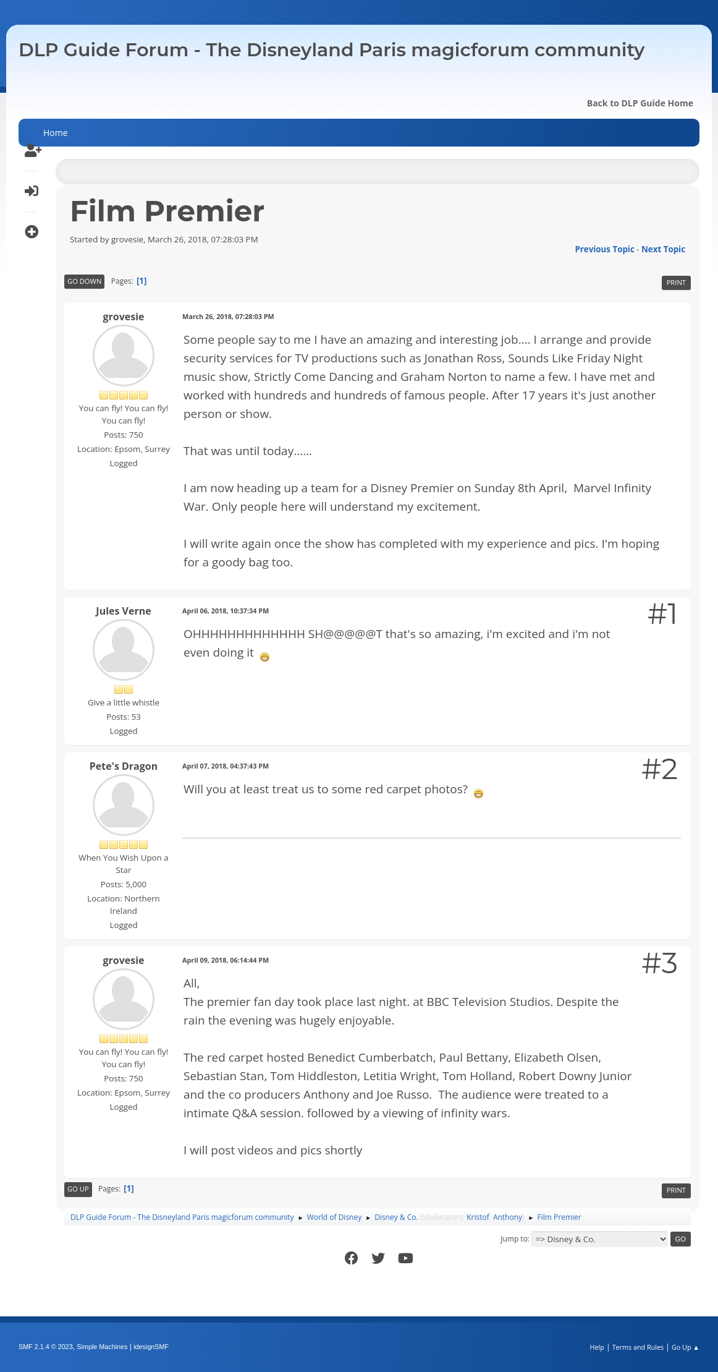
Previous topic (604, 249)
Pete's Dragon (124, 766)
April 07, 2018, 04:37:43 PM (225, 765)
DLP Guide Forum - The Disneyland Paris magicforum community (331, 49)
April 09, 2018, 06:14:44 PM (225, 960)
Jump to (514, 1239)
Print (676, 282)
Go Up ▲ (685, 1347)
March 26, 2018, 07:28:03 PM (228, 316)
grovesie (124, 316)
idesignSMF (151, 1346)
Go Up (78, 1188)
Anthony (507, 1217)
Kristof (478, 1217)
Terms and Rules (638, 1347)
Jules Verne (123, 611)
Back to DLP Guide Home (640, 103)
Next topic (663, 249)
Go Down (84, 281)
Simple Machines (102, 1346)
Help (596, 1347)
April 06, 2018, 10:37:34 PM (225, 610)
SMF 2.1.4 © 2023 (46, 1346)
